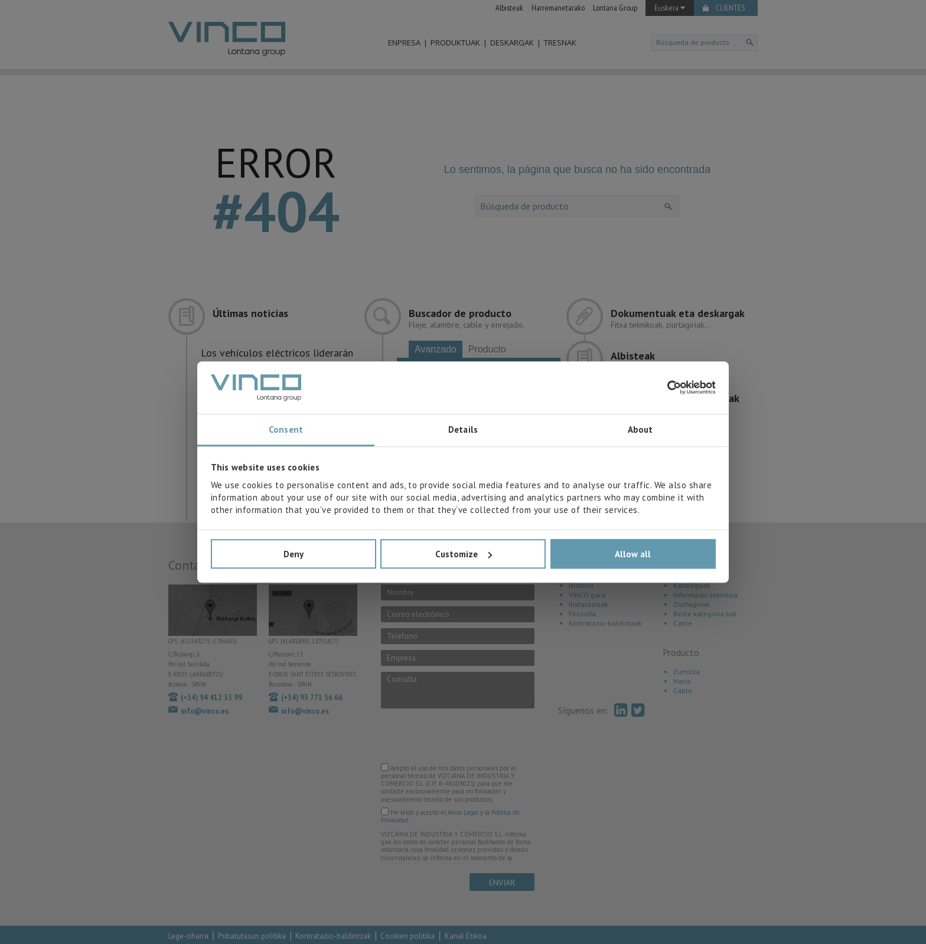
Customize (463, 554)
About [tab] (640, 430)
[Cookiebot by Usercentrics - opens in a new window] (664, 388)
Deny (293, 554)
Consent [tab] (286, 430)
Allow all (633, 554)
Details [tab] (463, 430)
